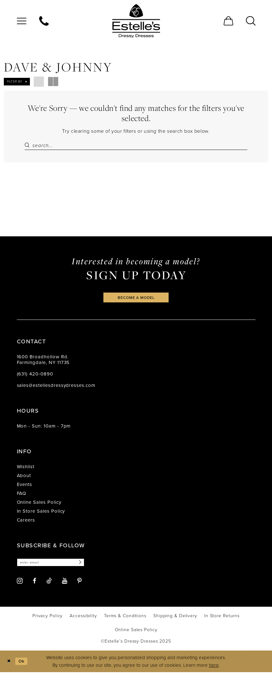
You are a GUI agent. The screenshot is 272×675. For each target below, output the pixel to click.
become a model (136, 299)
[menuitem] (21, 21)
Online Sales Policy (39, 504)
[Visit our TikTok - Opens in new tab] (49, 583)
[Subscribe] (86, 565)
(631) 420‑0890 (35, 376)
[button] (21, 21)
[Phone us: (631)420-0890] (44, 21)
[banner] (136, 21)
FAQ (21, 495)
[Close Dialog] (9, 664)
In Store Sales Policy (41, 513)
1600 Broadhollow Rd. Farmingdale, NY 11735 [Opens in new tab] (43, 361)
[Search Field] (136, 145)
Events (24, 486)
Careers (26, 522)
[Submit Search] (28, 145)
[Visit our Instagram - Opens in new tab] (20, 583)
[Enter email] (54, 565)
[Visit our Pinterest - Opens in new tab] (79, 584)
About (24, 477)
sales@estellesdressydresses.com (56, 387)
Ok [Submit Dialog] (23, 663)
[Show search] (251, 21)
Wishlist (26, 468)
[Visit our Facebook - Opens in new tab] (34, 584)
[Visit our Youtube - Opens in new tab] (64, 584)
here (214, 668)
